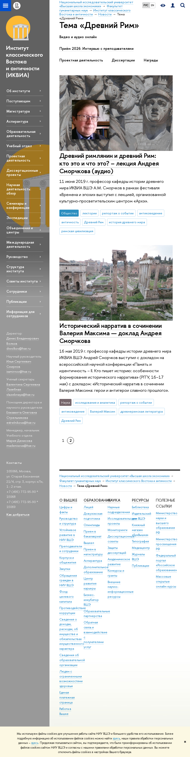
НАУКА (114, 500)
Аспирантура (17, 121)
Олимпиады (92, 525)
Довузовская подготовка (93, 516)
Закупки (64, 569)
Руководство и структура (68, 521)
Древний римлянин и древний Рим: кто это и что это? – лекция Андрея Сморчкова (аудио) (109, 163)
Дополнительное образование (96, 569)
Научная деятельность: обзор (18, 189)
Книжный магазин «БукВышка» (140, 530)
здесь (116, 738)
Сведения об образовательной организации (72, 660)
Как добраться (17, 514)
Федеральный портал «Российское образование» (166, 562)
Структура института (15, 268)
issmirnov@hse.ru (18, 371)
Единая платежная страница (67, 697)
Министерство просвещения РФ (166, 544)
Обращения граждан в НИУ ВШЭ (68, 580)
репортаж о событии (118, 213)
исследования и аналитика (95, 402)
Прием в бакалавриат (92, 533)
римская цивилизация (77, 231)
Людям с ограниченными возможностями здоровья (71, 678)
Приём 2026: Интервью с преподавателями (96, 48)
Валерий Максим (102, 411)
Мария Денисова (19, 440)
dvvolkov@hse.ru (18, 348)
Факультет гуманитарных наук (80, 481)
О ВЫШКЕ (68, 500)
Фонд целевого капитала (66, 596)
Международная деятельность (20, 244)
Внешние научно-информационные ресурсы (121, 589)
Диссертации (123, 60)
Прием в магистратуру (93, 551)
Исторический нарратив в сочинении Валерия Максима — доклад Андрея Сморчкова (110, 333)
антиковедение (150, 213)
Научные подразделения (119, 509)
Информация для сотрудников (20, 313)
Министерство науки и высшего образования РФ (166, 523)
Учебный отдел (19, 145)
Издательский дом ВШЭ (141, 516)
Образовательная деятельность (20, 133)
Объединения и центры (19, 229)
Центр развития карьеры (90, 583)
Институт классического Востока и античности (139, 481)
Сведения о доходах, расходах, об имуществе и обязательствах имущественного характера (71, 634)
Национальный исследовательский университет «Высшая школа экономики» (114, 476)
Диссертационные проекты (22, 172)
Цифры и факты (65, 509)
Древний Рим (94, 222)
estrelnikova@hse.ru (20, 422)
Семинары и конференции (17, 205)
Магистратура (18, 111)
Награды (151, 60)
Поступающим (18, 101)
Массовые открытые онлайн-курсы (166, 581)
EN (152, 5)
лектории (89, 213)
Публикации (16, 301)
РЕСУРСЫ (140, 500)
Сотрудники (16, 291)
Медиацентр (141, 548)
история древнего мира (127, 222)
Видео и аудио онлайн (78, 36)
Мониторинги (117, 530)
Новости (65, 486)
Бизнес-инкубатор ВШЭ (91, 600)
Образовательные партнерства (97, 613)
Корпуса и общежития (67, 560)
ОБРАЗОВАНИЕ (97, 500)
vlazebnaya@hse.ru (20, 394)
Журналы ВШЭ (138, 556)
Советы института (22, 281)
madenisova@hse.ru (20, 445)
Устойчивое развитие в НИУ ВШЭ (67, 535)
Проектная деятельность (18, 158)
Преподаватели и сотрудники (70, 548)
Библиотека (140, 507)
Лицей (88, 507)
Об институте (18, 90)
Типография (140, 541)
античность (70, 222)
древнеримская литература (141, 411)
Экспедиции (17, 217)
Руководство (17, 256)
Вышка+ (89, 543)
